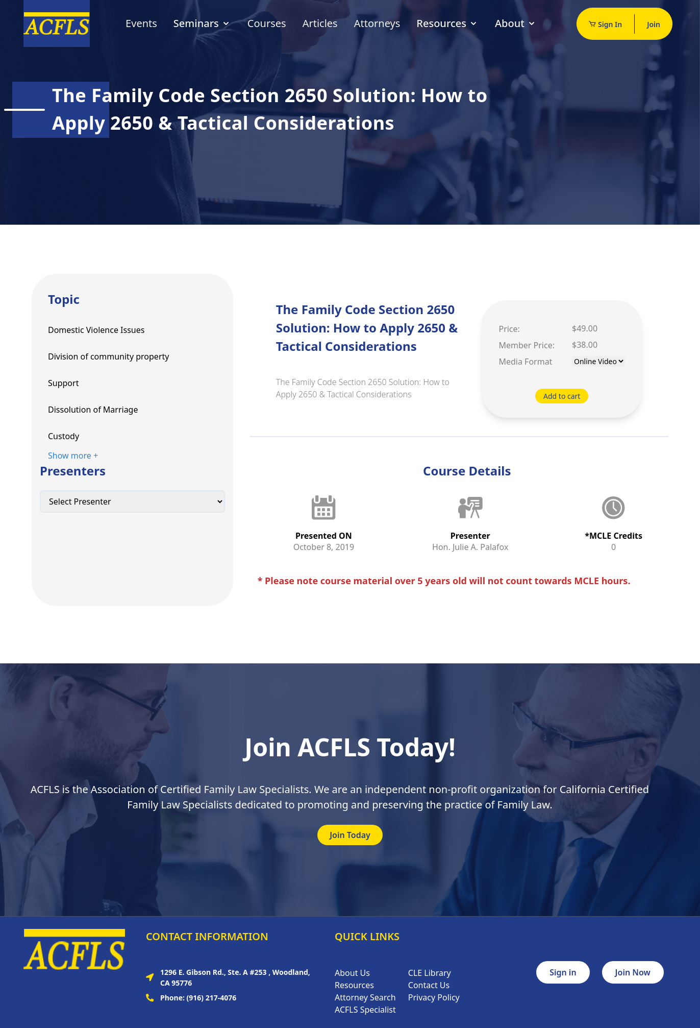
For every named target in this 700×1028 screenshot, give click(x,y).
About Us (352, 972)
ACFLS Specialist (365, 1009)
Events (141, 23)
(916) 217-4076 (212, 997)
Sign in (562, 972)
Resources (447, 23)
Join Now (633, 972)
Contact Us (428, 985)
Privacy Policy (434, 997)
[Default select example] (132, 501)
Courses (266, 23)
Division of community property (108, 356)
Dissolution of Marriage (93, 409)
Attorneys (377, 23)
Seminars (202, 23)
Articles (320, 23)
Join (653, 24)
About (516, 23)
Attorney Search (365, 997)
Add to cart (561, 396)
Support (63, 383)
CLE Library (429, 972)
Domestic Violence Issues (96, 330)
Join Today (350, 835)
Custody (63, 436)
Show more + (73, 455)
